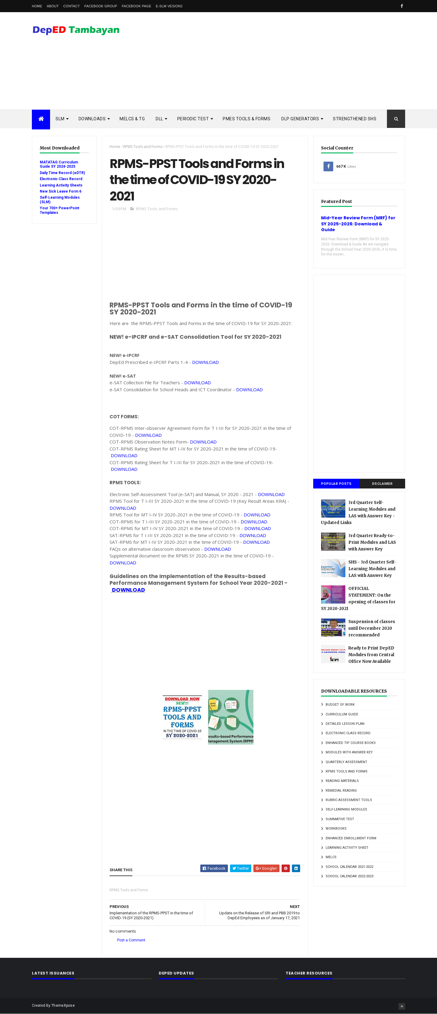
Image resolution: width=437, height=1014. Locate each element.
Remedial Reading (341, 791)
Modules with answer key (349, 752)
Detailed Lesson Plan (345, 724)
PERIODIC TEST (193, 118)
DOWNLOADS (92, 118)
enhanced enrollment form (351, 838)
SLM (60, 118)
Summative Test (340, 819)
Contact (71, 6)
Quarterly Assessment (346, 762)
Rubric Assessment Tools (349, 800)
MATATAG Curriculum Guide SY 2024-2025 (59, 164)
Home (37, 6)
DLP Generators (300, 118)
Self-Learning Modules (346, 809)
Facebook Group (100, 6)
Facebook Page (136, 6)
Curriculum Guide (342, 714)
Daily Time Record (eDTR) (62, 173)
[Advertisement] (294, 60)
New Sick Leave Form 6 (60, 191)
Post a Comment (131, 940)
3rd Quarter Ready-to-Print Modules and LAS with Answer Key (372, 542)
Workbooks (336, 829)
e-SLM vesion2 (169, 6)
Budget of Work (340, 705)
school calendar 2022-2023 (349, 876)
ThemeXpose (63, 1005)
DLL (159, 118)
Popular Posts (336, 484)
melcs (331, 857)
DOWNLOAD (205, 362)
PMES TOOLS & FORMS (246, 118)
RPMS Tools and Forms (142, 146)
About (53, 6)
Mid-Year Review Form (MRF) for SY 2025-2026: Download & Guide (358, 224)
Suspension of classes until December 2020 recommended (371, 628)
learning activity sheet (347, 848)
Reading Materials (342, 781)
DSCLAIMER (382, 484)
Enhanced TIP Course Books (351, 743)
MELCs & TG (132, 118)
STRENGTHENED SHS (354, 118)
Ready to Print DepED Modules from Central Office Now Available (371, 655)
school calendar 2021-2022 (349, 867)
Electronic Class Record (61, 179)
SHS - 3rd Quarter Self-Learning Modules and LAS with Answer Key (372, 569)
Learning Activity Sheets (61, 185)
